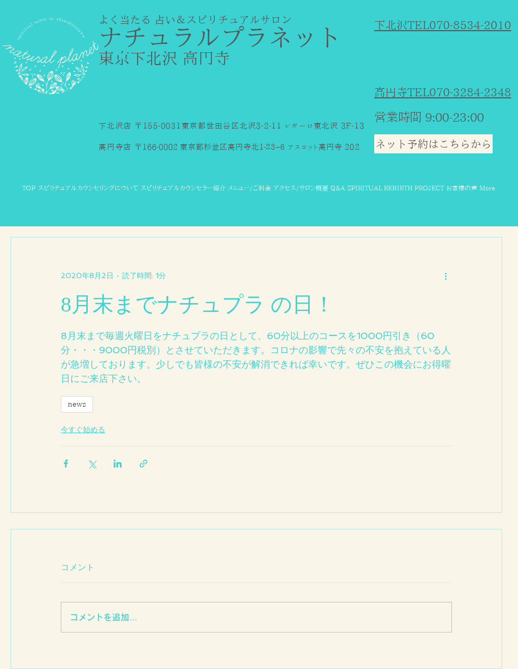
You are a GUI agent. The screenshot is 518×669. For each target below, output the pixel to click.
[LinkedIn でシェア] (118, 464)
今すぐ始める (83, 429)
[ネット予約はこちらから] (433, 143)
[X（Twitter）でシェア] (92, 464)
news (77, 404)
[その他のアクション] (445, 275)
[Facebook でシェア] (66, 464)
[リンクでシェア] (143, 464)
